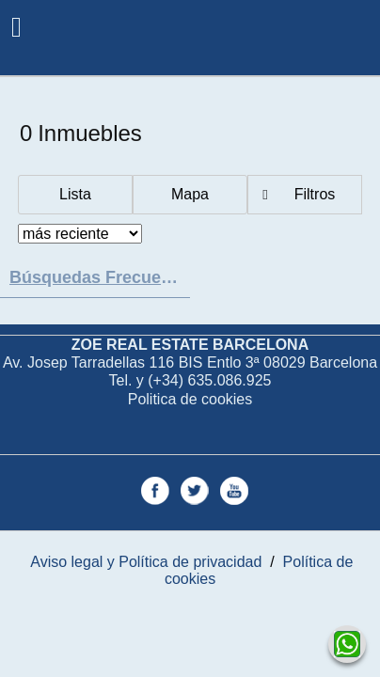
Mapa (190, 194)
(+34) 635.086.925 (209, 380)
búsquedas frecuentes (99, 277)
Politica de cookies (190, 399)
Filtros (315, 194)
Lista (75, 194)
